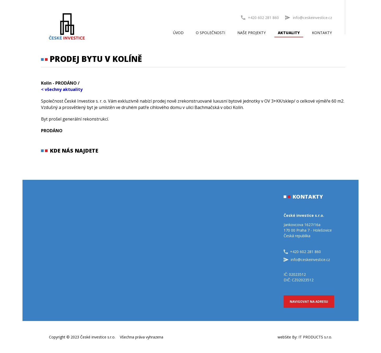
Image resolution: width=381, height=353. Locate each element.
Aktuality (289, 32)
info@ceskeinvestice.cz (307, 259)
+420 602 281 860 (260, 17)
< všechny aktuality (62, 89)
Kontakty (322, 32)
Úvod (178, 32)
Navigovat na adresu (309, 301)
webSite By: (305, 337)
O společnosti (210, 32)
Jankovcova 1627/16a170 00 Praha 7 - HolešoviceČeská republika (308, 230)
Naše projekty (251, 32)
